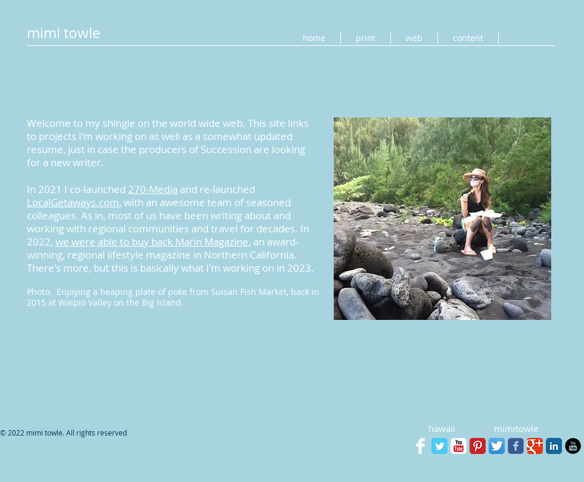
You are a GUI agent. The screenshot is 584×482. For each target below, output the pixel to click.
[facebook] (516, 446)
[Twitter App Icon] (497, 446)
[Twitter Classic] (439, 446)
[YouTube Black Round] (573, 446)
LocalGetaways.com (73, 202)
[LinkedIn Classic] (554, 446)
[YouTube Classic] (459, 446)
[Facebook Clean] (420, 446)
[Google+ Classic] (535, 446)
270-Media (153, 189)
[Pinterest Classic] (478, 446)
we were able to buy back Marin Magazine (151, 241)
